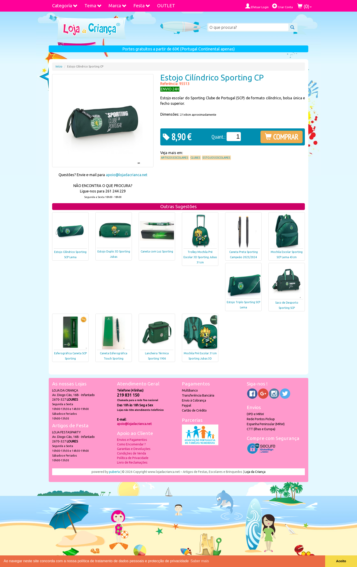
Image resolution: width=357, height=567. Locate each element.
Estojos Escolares (216, 157)
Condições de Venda (131, 453)
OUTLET (166, 5)
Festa (141, 5)
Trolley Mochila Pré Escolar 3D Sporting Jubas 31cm (200, 257)
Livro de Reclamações (132, 462)
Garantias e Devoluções (133, 449)
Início (59, 66)
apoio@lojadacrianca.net (126, 175)
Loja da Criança (255, 472)
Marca (118, 5)
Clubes (195, 157)
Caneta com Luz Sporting (157, 251)
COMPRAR (281, 137)
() (304, 6)
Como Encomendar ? (131, 444)
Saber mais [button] (200, 561)
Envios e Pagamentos (132, 440)
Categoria (65, 5)
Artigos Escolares (174, 157)
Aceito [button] (341, 561)
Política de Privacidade (132, 458)
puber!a (114, 472)
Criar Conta (282, 6)
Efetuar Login (257, 6)
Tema (93, 5)
